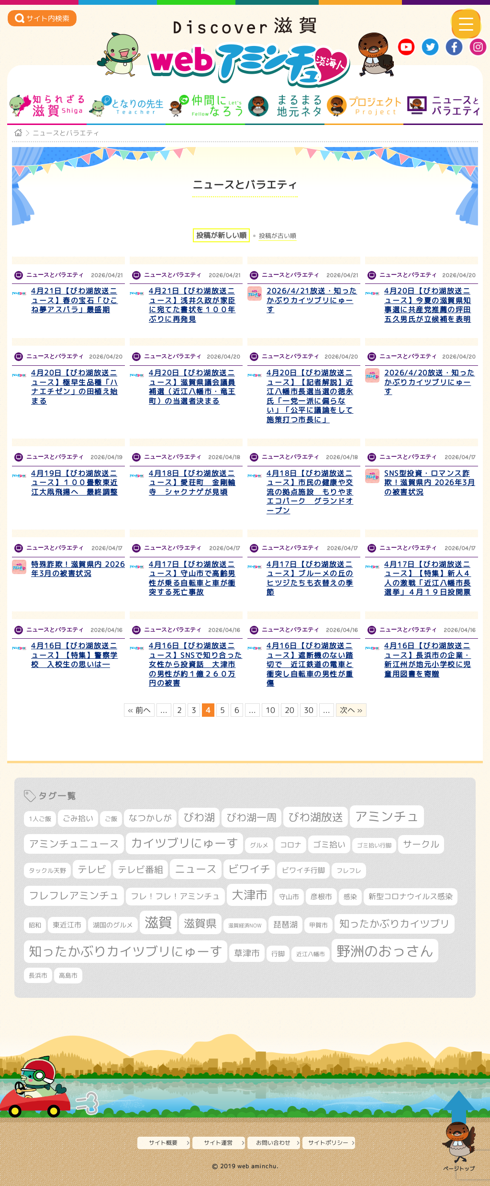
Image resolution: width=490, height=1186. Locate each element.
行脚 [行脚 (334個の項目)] (278, 953)
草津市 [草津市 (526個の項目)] (247, 953)
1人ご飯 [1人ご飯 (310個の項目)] (40, 818)
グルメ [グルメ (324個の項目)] (259, 845)
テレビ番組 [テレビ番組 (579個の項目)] (140, 869)
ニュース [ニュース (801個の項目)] (196, 868)
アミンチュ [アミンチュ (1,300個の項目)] (387, 816)
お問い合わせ (273, 1143)
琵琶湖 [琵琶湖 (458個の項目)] (285, 924)
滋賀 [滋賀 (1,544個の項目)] (158, 922)
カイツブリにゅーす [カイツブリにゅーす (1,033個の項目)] (184, 843)
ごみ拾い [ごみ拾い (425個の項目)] (78, 818)
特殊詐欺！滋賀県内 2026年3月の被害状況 (78, 569)
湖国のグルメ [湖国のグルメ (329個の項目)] (113, 924)
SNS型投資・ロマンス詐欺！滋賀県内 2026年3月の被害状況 (429, 482)
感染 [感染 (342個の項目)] (350, 897)
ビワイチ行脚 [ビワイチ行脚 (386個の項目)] (303, 870)
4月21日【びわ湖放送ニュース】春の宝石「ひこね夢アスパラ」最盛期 (74, 300)
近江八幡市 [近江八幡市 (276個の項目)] (310, 954)
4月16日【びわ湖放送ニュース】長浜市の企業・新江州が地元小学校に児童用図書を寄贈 (427, 660)
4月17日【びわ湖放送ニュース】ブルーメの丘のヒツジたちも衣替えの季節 (310, 578)
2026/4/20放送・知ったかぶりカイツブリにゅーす (429, 382)
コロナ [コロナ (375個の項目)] (290, 845)
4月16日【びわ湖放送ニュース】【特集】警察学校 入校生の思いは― (74, 655)
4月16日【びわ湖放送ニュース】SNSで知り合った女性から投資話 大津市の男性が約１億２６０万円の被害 (196, 664)
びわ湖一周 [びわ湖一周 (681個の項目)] (251, 818)
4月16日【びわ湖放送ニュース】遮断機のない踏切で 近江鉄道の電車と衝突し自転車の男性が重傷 (310, 664)
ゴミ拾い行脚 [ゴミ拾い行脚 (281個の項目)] (374, 845)
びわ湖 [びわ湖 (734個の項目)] (199, 817)
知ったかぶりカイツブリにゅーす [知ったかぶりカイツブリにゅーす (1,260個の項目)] (126, 951)
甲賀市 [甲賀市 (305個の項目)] (318, 925)
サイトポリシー (328, 1143)
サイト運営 (218, 1143)
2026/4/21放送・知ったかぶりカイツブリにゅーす (312, 300)
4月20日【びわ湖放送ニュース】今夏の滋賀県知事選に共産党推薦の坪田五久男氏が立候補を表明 (427, 305)
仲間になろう (205, 106)
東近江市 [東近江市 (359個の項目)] (67, 925)
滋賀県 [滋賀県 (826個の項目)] (200, 923)
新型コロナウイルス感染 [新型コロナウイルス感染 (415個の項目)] (410, 896)
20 (289, 710)
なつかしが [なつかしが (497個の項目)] (150, 818)
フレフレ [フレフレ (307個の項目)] (348, 870)
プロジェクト (364, 106)
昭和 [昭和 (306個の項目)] (35, 925)
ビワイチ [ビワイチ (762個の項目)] (249, 869)
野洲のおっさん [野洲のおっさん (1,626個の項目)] (385, 950)
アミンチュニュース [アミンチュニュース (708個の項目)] (74, 843)
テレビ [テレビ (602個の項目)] (92, 869)
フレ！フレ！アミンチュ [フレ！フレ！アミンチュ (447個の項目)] (175, 896)
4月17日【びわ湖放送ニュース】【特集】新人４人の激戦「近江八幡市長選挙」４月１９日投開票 (427, 578)
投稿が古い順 (277, 236)
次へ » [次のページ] (351, 710)
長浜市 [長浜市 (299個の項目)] (38, 975)
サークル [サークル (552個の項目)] (421, 844)
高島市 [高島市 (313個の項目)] (68, 975)
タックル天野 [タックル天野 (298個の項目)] (47, 870)
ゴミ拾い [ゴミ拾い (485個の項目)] (329, 844)
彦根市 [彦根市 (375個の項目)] (321, 897)
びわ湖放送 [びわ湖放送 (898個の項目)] (315, 817)
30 (308, 710)
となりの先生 (126, 106)
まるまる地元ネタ (284, 106)
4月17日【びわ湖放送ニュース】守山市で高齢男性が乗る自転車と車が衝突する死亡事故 (192, 578)
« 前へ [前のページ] (139, 710)
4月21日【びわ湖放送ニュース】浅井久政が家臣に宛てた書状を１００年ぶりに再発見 (192, 305)
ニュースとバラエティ (443, 106)
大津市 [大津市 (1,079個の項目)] (249, 894)
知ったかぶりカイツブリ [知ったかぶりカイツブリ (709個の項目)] (394, 923)
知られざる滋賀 (47, 106)
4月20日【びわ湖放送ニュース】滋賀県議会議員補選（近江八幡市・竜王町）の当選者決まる (192, 387)
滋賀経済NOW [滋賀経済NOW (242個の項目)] (245, 925)
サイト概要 (163, 1143)
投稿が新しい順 (221, 235)
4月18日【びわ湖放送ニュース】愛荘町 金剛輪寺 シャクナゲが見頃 (192, 482)
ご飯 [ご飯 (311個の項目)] (111, 818)
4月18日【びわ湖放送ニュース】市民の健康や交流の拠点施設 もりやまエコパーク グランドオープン (310, 492)
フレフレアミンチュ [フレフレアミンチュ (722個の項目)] (74, 895)
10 (270, 710)
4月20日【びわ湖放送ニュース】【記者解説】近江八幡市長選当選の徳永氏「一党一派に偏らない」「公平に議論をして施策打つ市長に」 (310, 396)
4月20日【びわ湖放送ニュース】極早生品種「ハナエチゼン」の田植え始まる (74, 387)
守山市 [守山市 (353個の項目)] (289, 897)
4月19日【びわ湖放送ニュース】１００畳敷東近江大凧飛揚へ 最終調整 (74, 482)
